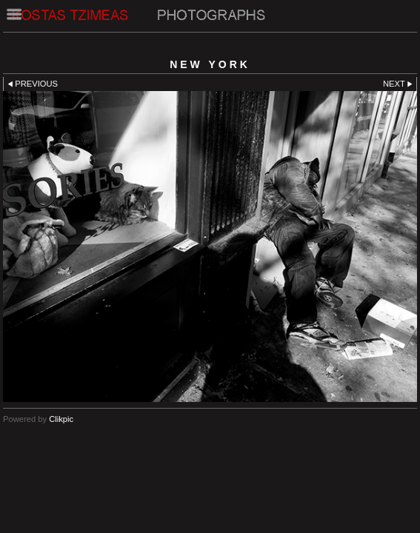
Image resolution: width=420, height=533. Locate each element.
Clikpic (61, 419)
